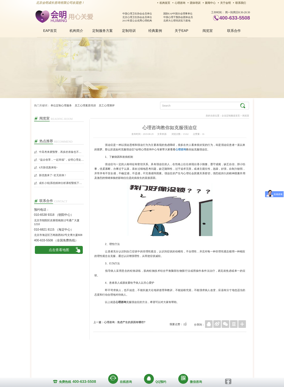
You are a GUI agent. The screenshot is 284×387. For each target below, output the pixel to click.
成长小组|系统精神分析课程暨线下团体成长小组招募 (61, 183)
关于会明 (225, 3)
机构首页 (165, 3)
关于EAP (181, 31)
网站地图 (165, 354)
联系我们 (240, 3)
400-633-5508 (234, 18)
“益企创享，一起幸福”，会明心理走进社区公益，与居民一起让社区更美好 (61, 159)
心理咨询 (180, 3)
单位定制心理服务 (61, 105)
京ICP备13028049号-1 (156, 360)
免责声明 (180, 354)
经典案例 (155, 31)
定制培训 (129, 31)
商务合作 (119, 354)
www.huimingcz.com (139, 363)
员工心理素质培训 (85, 105)
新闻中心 (210, 3)
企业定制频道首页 (231, 115)
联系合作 (234, 31)
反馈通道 (149, 354)
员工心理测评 (107, 105)
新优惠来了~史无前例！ (53, 175)
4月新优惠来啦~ (48, 167)
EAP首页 (50, 31)
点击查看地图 (59, 250)
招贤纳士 (134, 354)
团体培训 (195, 3)
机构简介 (76, 31)
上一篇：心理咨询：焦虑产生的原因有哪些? (119, 322)
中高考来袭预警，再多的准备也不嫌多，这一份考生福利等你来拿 (61, 152)
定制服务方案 (102, 31)
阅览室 (208, 31)
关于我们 (103, 354)
